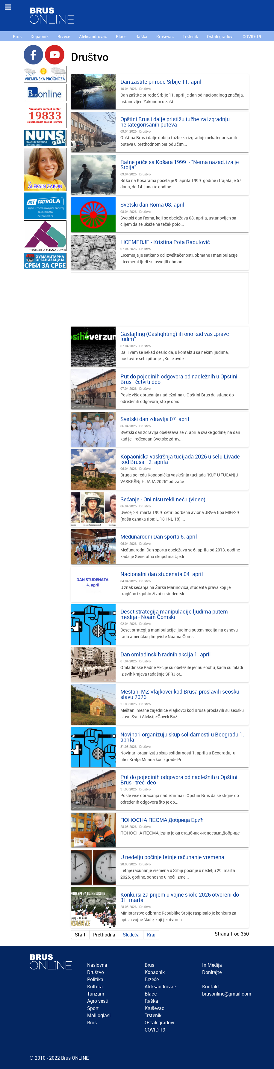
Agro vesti (97, 1001)
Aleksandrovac (160, 986)
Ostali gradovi (159, 1022)
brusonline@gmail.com (226, 993)
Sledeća (131, 934)
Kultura (95, 986)
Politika (95, 979)
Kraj (151, 934)
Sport (93, 1008)
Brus (92, 1022)
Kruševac (154, 1008)
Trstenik (153, 1015)
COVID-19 (155, 1029)
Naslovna (97, 965)
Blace (151, 993)
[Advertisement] (45, 361)
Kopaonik (155, 972)
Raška (151, 1001)
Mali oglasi (98, 1015)
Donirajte (212, 972)
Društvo (95, 972)
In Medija (212, 965)
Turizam (95, 993)
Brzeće (152, 979)
